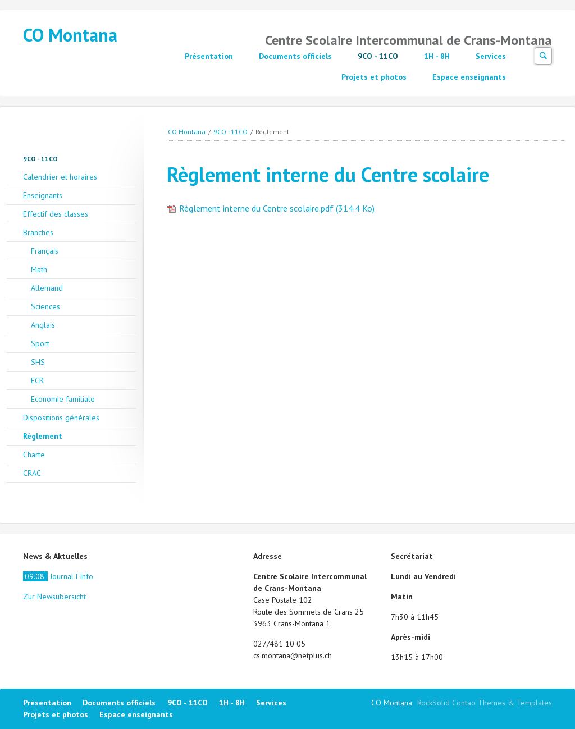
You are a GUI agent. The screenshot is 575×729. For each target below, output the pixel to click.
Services (491, 56)
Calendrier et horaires (60, 177)
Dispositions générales (61, 417)
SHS (38, 362)
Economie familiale (63, 399)
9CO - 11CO (378, 56)
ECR (37, 380)
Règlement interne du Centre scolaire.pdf (277, 208)
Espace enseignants (469, 77)
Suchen (543, 56)
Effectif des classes (55, 214)
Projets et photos (374, 77)
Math (39, 269)
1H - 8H (437, 56)
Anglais (43, 325)
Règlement (42, 436)
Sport (40, 343)
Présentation (209, 56)
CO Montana (70, 35)
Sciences (45, 306)
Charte (34, 455)
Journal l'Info (58, 576)
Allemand (47, 288)
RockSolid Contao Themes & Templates (484, 703)
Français (44, 251)
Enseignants (42, 195)
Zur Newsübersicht (54, 597)
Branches (38, 232)
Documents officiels (295, 56)
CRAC (32, 473)
